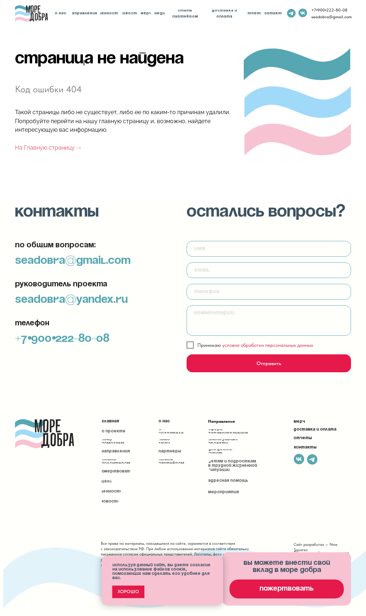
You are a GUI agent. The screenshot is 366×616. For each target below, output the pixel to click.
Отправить (269, 363)
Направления (221, 421)
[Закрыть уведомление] (217, 561)
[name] (269, 249)
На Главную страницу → (48, 147)
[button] (286, 588)
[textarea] (269, 320)
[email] (269, 270)
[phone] (269, 292)
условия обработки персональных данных (267, 345)
